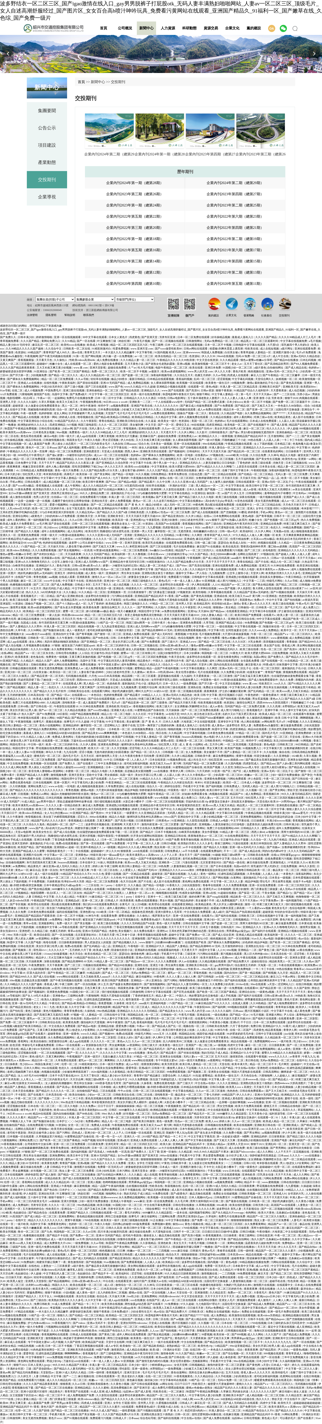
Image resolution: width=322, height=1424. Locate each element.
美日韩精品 (145, 1307)
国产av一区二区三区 (51, 710)
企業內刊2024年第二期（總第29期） (235, 183)
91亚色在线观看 (244, 500)
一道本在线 (181, 1212)
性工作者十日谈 (126, 934)
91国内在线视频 (290, 508)
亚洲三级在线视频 (74, 390)
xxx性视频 (6, 1026)
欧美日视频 (104, 1205)
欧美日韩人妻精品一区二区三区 (19, 725)
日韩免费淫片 (222, 1197)
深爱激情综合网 (58, 1041)
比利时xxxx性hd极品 (38, 1285)
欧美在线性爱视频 (240, 1205)
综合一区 (62, 409)
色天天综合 (77, 953)
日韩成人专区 (83, 584)
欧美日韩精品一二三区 (147, 1030)
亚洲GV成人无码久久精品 (221, 1186)
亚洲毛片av (209, 889)
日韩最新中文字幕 (219, 858)
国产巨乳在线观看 (185, 991)
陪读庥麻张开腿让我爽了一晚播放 (267, 1258)
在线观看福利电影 (169, 950)
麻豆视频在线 (86, 1376)
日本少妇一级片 (276, 1277)
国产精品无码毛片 (155, 1049)
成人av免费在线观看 (209, 409)
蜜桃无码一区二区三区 (47, 755)
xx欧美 (40, 1345)
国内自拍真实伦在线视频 (229, 664)
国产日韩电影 (206, 976)
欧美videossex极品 (89, 1399)
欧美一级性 (307, 1098)
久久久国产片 (273, 1334)
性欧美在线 (252, 348)
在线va (208, 516)
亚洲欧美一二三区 (140, 401)
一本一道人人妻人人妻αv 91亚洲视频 (194, 580)
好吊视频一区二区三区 (137, 1113)
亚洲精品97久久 (45, 565)
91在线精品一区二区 (297, 660)
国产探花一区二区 (250, 892)
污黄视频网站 (83, 637)
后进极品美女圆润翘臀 (138, 771)
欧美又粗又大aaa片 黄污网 (245, 596)
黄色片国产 (276, 1292)
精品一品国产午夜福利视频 (162, 668)
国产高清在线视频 (200, 565)
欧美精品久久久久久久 (18, 698)
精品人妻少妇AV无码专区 (15, 344)
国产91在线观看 (139, 489)
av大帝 (121, 698)
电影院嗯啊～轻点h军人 (21, 398)
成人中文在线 (281, 356)
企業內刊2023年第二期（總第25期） (235, 205)
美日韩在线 (252, 1060)
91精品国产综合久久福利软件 (251, 390)
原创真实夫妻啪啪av (272, 577)
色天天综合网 (128, 881)
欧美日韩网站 (26, 957)
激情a (250, 382)
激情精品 (68, 459)
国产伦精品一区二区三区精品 (256, 474)
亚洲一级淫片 (93, 1056)
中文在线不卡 (292, 1399)
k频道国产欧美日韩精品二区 (30, 1026)
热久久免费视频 (310, 519)
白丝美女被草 (26, 1258)
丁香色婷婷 (244, 462)
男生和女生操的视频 (275, 687)
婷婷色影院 (32, 1174)
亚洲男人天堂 (8, 401)
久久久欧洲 (123, 1060)
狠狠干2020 (291, 398)
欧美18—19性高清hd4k (160, 672)
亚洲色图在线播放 (287, 805)
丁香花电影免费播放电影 (67, 839)
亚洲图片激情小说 (284, 352)
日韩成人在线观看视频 (83, 1334)
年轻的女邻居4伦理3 (287, 912)
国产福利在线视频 (226, 915)
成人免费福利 (21, 1205)
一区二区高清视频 (236, 744)
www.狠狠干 (212, 519)
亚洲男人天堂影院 (36, 1281)
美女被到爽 (137, 424)
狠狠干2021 (257, 1144)
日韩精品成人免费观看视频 (37, 470)
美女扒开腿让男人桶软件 (132, 1102)
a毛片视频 (315, 341)
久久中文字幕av (301, 1239)
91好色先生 (11, 858)
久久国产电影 (33, 942)
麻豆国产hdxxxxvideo (243, 1151)
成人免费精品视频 (138, 382)
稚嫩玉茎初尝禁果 (34, 466)
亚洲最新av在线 (51, 558)
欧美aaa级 (161, 1357)
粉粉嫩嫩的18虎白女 (205, 531)
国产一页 (72, 1052)
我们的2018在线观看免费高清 (100, 904)
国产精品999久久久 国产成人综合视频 (32, 976)
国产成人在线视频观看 (205, 512)
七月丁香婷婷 (121, 478)
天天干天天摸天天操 (214, 451)
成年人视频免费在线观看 (194, 417)
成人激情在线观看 (21, 497)
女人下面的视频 (263, 443)
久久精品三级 (40, 931)
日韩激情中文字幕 (206, 1159)
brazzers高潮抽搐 (192, 736)
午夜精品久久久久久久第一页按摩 (27, 451)
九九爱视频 (154, 527)
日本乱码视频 (308, 360)
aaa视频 (53, 577)
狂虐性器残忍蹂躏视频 (232, 873)
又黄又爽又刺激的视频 (26, 558)
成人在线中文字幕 (15, 409)
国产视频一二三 (214, 489)
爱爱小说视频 (113, 873)
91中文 (108, 759)
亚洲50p (192, 611)
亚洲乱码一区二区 (276, 1144)
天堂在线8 (263, 801)
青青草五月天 (92, 352)
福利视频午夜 (194, 1098)
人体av (171, 1292)
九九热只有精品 (278, 839)
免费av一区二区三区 (240, 1292)
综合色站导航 (148, 1418)
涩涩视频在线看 (27, 1052)
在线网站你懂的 (208, 1300)
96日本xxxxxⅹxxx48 (115, 401)
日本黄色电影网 (101, 1007)
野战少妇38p (54, 1361)
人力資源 (168, 28)
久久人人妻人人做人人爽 (237, 398)
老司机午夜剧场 (17, 1132)
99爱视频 (292, 721)
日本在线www (156, 554)
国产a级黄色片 (180, 1193)
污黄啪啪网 (26, 394)
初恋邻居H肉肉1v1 (170, 1178)
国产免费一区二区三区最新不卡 (292, 401)
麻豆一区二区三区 (254, 428)
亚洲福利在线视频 (146, 950)
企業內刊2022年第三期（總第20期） (134, 227)
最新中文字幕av (185, 573)
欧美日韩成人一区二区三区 (252, 527)
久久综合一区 (258, 839)
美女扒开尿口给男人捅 (228, 428)
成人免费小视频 (185, 1208)
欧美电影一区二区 (236, 424)
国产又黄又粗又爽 (167, 497)
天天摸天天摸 (230, 478)
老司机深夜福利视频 (99, 630)
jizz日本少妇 (287, 447)
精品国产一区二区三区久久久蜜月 (276, 1250)
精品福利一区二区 (58, 824)
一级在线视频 (225, 626)
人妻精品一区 (263, 352)
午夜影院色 (153, 519)
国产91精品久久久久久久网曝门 (216, 466)
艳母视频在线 (85, 417)
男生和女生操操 (131, 573)
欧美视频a (149, 497)
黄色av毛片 (209, 1250)
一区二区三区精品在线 (268, 504)
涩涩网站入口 (112, 725)
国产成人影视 (279, 424)
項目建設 (47, 145)
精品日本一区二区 (234, 409)
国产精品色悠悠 (130, 390)
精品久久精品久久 (150, 664)
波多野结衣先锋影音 (97, 596)
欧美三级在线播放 (201, 988)
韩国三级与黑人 (311, 870)
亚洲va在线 (210, 892)
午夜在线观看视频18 (291, 965)
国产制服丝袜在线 (54, 630)
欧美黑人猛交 (15, 1281)
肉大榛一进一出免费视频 (118, 356)
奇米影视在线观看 (29, 717)
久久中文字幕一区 (80, 1007)
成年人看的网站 (243, 417)
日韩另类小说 (261, 1205)
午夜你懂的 (264, 1231)
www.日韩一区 (114, 542)
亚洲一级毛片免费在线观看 (44, 1246)
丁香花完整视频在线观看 (129, 927)
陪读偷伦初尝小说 (310, 790)
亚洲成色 (189, 538)
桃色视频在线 (256, 371)
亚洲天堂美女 (77, 774)
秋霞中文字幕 (220, 729)
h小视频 (72, 424)
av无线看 (72, 1414)
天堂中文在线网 (115, 1342)
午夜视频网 (31, 356)
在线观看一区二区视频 (56, 740)
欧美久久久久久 (9, 546)
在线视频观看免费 (142, 797)
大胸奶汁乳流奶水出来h (237, 1285)
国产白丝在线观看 (175, 558)
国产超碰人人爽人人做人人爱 (293, 554)
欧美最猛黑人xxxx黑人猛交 (16, 755)
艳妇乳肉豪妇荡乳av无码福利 (35, 573)
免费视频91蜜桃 (162, 1224)
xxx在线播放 (161, 771)
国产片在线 (81, 428)
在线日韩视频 (304, 984)
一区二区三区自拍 (72, 892)
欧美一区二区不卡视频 (134, 371)
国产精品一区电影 (123, 474)
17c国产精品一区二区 (148, 538)
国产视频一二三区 (49, 1098)
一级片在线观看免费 (167, 1342)
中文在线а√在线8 (245, 1068)
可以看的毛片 (288, 1418)
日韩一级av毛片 (229, 531)
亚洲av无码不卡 (96, 1323)
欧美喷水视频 (312, 1220)
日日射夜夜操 (277, 1136)
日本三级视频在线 (297, 462)
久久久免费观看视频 (44, 550)
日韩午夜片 (159, 622)
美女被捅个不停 (213, 752)
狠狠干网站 (204, 394)
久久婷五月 (25, 1376)
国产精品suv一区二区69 (140, 961)
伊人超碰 (292, 428)
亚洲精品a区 (72, 900)
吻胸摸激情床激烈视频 (77, 797)
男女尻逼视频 (260, 698)
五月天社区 (88, 755)
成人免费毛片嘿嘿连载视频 (129, 1087)
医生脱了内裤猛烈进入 (60, 908)
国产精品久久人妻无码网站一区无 (187, 984)
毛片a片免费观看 (306, 352)
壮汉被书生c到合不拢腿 (105, 653)
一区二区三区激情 (222, 676)
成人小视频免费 (34, 390)
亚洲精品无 (119, 946)
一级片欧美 (285, 1041)
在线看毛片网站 (169, 447)
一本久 (215, 698)
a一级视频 (110, 847)
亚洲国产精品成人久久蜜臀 (33, 774)
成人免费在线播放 (108, 360)
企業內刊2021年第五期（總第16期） (134, 250)
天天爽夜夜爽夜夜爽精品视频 (301, 535)
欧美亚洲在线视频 (308, 565)
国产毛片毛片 (293, 607)
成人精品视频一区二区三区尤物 (62, 481)
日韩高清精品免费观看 (305, 752)
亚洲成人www (188, 641)
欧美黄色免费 (91, 607)
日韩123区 (250, 1163)
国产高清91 (192, 390)
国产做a (234, 432)
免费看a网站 (93, 1121)
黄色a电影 (212, 386)
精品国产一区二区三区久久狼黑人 (104, 892)
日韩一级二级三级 (206, 542)
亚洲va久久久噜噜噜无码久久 (33, 561)
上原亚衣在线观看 (247, 466)
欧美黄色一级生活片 (217, 382)
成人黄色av (218, 725)
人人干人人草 (169, 854)
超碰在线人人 (59, 519)
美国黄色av (246, 599)
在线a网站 (7, 653)
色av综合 (303, 938)
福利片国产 (140, 1281)
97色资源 (192, 634)
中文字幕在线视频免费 (294, 341)
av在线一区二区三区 (228, 976)
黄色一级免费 (165, 1121)
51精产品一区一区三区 (111, 622)
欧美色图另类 (89, 1307)
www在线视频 (71, 1307)
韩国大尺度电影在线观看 (174, 599)
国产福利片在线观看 (264, 931)
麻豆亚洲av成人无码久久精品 (60, 866)
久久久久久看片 (189, 957)
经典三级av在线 (263, 417)
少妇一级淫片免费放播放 (285, 774)
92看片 (287, 1026)
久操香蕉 (119, 1003)
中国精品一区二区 (234, 740)
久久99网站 (35, 630)
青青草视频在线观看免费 (152, 934)
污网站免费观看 (237, 778)
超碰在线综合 (259, 961)
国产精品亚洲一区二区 (136, 702)
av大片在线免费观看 (91, 599)
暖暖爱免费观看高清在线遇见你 (273, 1380)
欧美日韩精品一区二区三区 (88, 1227)
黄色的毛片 (182, 1338)
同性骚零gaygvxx (290, 854)
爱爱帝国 (131, 1068)
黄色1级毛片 (157, 839)
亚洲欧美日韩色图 (122, 1254)
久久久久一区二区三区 (145, 584)
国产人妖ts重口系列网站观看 (294, 763)
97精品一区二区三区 (162, 603)
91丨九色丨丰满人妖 (288, 1117)
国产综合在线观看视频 (83, 489)
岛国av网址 (260, 656)
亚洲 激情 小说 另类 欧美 (268, 398)
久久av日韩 (76, 519)
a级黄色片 (37, 516)
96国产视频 (88, 1140)
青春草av (299, 969)
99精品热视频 (26, 1345)
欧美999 (4, 839)
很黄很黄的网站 (198, 1022)
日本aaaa (52, 447)
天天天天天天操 (267, 1246)
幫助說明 (69, 315)
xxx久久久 (280, 683)
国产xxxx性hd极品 (24, 485)
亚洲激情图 (139, 938)
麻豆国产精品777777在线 (195, 1315)
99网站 (239, 1182)
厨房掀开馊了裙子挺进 (35, 1330)
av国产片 (227, 493)
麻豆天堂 (263, 1273)
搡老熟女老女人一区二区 (126, 523)
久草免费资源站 (115, 786)
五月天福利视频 (245, 459)
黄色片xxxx (56, 1418)
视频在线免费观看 (37, 919)
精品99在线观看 (257, 729)
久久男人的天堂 (29, 877)
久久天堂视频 (119, 748)
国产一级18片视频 (210, 440)
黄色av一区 (21, 870)
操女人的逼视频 (148, 447)
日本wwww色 (251, 1079)
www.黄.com (81, 367)
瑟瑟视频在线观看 (169, 676)
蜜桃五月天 (271, 1106)
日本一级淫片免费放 (112, 1064)
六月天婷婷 (204, 771)
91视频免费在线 (177, 759)
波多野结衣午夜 (175, 660)
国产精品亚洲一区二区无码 (47, 676)
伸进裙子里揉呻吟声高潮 (78, 1338)
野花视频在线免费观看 (50, 748)
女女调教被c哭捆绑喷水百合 (191, 706)
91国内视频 (161, 352)
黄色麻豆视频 (135, 1380)
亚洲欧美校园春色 (98, 1383)
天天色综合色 (295, 413)
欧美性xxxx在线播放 (73, 344)
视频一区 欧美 (273, 535)
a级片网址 (287, 348)
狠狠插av (218, 607)
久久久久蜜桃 (161, 618)
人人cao (161, 889)
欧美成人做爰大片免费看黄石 (18, 523)
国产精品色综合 (38, 1212)
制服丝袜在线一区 (274, 626)
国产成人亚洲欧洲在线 (83, 409)
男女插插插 (111, 774)
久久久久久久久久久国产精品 (216, 1068)
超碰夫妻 (315, 1265)
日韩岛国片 (228, 927)
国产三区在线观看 (96, 386)
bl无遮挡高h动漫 (135, 485)
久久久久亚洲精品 (310, 721)
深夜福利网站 (304, 873)
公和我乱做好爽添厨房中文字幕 (78, 527)
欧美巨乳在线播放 (153, 542)
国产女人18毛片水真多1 (36, 995)
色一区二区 (152, 1014)
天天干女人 (46, 1296)
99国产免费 (172, 839)
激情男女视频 (18, 607)
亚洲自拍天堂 (99, 500)
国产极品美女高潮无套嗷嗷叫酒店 (266, 759)
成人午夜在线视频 (246, 957)
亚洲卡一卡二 (156, 896)
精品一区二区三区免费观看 (57, 379)
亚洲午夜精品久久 (91, 847)
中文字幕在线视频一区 (14, 443)
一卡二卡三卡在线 (292, 440)
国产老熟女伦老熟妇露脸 (160, 363)
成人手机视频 (18, 969)
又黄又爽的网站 (55, 1056)
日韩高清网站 (271, 1071)
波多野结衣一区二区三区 (277, 782)
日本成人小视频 (251, 782)
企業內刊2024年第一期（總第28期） (134, 183)
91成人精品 (28, 801)
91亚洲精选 (287, 733)
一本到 (133, 447)
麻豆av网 (9, 1083)
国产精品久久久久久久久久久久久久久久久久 (37, 790)
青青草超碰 (247, 352)
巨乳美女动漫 (265, 1174)
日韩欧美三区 (285, 744)
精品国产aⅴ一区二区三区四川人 (195, 550)
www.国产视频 (227, 588)
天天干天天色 (283, 1174)
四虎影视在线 (171, 527)
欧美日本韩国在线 (262, 843)
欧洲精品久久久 (208, 436)
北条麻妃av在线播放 (288, 1212)
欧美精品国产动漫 (93, 1342)
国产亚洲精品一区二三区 (96, 641)
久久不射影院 (113, 599)
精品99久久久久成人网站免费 (135, 847)
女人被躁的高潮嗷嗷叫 (260, 717)
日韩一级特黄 (246, 1250)
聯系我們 (88, 315)
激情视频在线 (209, 1273)
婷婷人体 (97, 866)
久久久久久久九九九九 (278, 1342)
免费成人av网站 (40, 794)
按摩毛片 (39, 721)
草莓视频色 (130, 428)
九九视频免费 (217, 573)
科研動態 (189, 28)
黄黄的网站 (207, 508)
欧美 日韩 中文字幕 (206, 695)
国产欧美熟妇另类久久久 (200, 1147)
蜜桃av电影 (88, 790)
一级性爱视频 (127, 1410)
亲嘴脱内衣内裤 (305, 679)
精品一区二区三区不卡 (263, 1064)
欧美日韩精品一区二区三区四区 (146, 1071)
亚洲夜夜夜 (84, 577)
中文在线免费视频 (18, 763)
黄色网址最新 (308, 999)
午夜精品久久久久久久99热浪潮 (176, 360)
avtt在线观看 (141, 851)
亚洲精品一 (138, 980)
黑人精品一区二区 (94, 683)
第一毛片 (246, 394)
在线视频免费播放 (143, 729)
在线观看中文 (244, 504)
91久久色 (98, 873)
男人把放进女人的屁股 (98, 942)
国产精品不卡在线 (58, 1235)
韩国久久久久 (60, 1285)
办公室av (180, 999)
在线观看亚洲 (123, 1281)
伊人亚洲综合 (154, 980)
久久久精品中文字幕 (201, 569)
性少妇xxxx (50, 527)
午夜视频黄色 (173, 1106)
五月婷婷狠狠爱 (311, 1094)
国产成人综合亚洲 (223, 934)
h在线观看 (128, 1406)
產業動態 (47, 162)
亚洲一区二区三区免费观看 (69, 1144)
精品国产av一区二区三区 (236, 584)
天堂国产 (110, 413)
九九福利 (186, 676)
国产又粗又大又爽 (104, 546)
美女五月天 (180, 1243)
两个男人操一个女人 (165, 462)
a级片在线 (10, 957)
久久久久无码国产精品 (96, 554)
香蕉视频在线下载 (23, 1387)
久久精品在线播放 (221, 417)
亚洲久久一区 (8, 535)
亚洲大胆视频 (87, 835)
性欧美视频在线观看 (210, 702)
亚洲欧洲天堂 (35, 1338)
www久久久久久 (278, 1056)
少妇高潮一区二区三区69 (228, 774)
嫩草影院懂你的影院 (186, 508)
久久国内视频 (233, 763)
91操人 (101, 862)
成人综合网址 (75, 531)
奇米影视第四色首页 (189, 805)
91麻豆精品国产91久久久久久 (213, 1003)
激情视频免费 (59, 774)
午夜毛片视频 (142, 341)
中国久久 (158, 660)
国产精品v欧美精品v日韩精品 (113, 417)
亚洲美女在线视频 (171, 1056)
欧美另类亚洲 (170, 1064)
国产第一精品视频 (250, 972)
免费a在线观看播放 (67, 843)
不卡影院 (21, 1094)
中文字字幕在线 (118, 447)
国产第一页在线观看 (92, 843)
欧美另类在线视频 (62, 1128)
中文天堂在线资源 (208, 360)
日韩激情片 (7, 1296)
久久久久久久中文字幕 (113, 1052)
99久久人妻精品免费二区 (95, 493)
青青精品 (275, 1109)
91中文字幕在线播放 (193, 668)
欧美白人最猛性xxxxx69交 (70, 767)
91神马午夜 (93, 915)
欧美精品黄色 (283, 417)
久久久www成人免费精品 (264, 630)
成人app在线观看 (86, 436)
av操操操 (54, 1201)
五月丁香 (154, 1151)
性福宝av (126, 706)
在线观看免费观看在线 (179, 542)
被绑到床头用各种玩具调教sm (139, 744)
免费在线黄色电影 (21, 782)
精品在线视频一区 (89, 626)
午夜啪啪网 (122, 835)
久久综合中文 (53, 348)
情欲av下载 (200, 1258)
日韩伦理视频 (252, 1418)
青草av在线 (30, 923)
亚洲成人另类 (143, 1319)
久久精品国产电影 (232, 413)
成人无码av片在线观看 (293, 889)
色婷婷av (314, 367)
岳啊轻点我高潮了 (248, 554)
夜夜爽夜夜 (14, 466)
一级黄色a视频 (266, 991)
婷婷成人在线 (67, 417)
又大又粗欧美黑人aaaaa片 (95, 976)
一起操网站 (58, 398)
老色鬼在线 (37, 656)
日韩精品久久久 (250, 828)
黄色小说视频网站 (50, 725)
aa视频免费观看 (120, 405)
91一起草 (311, 1330)
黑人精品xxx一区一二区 (210, 485)
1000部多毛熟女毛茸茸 (108, 1083)
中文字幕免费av (269, 900)
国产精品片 (147, 832)
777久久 (256, 919)
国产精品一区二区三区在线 (214, 641)
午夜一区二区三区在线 (277, 778)
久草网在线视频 (207, 588)
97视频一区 (78, 1014)
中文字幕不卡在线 (141, 462)
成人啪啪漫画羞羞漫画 (304, 531)
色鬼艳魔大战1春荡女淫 (307, 443)
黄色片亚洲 (291, 999)
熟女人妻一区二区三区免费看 (77, 1170)
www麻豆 (139, 1201)
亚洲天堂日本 (132, 1372)
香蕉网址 (23, 1041)
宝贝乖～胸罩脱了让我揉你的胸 (156, 725)
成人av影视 (250, 489)
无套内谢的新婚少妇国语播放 (93, 736)
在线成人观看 (67, 577)
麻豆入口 (256, 375)
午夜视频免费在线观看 (125, 1125)
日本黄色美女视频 (44, 432)
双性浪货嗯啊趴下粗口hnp (88, 466)
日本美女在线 (267, 466)
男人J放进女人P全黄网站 (81, 1030)
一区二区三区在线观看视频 (140, 782)
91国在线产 (126, 1319)
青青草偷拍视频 (190, 839)
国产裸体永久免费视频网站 (23, 379)
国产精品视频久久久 (125, 942)
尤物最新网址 (200, 1361)
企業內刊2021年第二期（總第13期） (235, 272)
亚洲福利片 (113, 573)
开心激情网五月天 (171, 459)
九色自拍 (117, 443)
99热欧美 (300, 995)
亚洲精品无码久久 (191, 462)
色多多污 (146, 618)
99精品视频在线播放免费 (254, 1262)
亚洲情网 (156, 489)
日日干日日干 (106, 1106)
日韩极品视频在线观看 (23, 668)
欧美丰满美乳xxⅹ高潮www (273, 569)
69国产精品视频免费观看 (85, 714)
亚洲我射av (60, 847)
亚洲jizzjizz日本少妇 (269, 1296)
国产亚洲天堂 (149, 337)
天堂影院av (106, 1246)
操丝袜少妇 (152, 1380)
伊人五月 (239, 493)
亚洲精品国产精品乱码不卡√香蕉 (154, 596)
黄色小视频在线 (194, 1224)
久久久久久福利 (27, 401)
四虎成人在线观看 (238, 375)
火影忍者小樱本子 (134, 801)
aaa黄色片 (208, 527)
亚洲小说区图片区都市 (34, 1391)
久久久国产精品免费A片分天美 (99, 470)
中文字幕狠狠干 (35, 1357)
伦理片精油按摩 (240, 538)
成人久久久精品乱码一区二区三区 (100, 375)
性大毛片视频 (146, 367)
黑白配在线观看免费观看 (220, 504)
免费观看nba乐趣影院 (266, 725)
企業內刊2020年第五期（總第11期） (235, 283)
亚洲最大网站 (274, 1014)
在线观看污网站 (101, 691)
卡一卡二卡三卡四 (73, 1098)
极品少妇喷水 (119, 379)
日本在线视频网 (43, 782)
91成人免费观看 (62, 1304)
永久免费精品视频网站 (258, 413)
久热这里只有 (310, 561)
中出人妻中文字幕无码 (293, 710)
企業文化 (232, 28)
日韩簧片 (195, 1250)
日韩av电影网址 (176, 398)
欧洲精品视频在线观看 (164, 1109)
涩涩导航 (134, 748)
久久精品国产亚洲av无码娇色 (251, 592)
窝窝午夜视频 (244, 755)
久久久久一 (129, 607)
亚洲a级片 (144, 1068)
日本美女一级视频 (161, 443)
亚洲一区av (7, 1098)
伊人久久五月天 (114, 466)
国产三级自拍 (213, 523)
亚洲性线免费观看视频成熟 (190, 630)
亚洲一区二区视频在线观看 (186, 691)
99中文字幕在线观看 (95, 337)
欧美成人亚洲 (268, 1269)
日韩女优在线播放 (72, 988)
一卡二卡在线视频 (156, 717)
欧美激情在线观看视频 (242, 1315)
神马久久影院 (307, 866)
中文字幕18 (304, 447)
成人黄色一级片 (95, 573)
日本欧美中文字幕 (244, 1265)
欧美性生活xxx (210, 839)
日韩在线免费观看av (252, 1090)
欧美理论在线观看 (39, 904)
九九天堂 (283, 972)
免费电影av (289, 1243)
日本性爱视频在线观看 (306, 877)
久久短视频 (271, 752)
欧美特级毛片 (280, 1372)
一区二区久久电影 (68, 1106)
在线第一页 (7, 1224)
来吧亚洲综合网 (139, 546)
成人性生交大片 (198, 759)
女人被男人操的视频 (222, 481)
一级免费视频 (189, 683)
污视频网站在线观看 (57, 1326)
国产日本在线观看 (221, 866)
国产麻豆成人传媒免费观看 (196, 405)
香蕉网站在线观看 (33, 1182)
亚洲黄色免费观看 (29, 535)
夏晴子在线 (129, 725)
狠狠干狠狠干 (57, 1197)
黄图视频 (180, 634)
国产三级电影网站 (111, 1353)
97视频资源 (184, 592)
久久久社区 (239, 641)
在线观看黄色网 (153, 1273)
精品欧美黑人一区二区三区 (285, 961)
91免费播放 (172, 1304)
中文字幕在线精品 (180, 493)
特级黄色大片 (134, 588)
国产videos (79, 1323)
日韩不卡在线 (256, 1319)
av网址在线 (166, 1383)
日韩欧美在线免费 (259, 854)
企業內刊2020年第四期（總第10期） (134, 283)
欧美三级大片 (165, 706)
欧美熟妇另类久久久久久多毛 (51, 489)
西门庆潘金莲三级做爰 (162, 592)
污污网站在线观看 (122, 596)
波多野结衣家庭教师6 (104, 558)
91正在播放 (157, 1220)
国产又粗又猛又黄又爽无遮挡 (252, 676)
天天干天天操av (262, 394)
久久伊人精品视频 (183, 755)
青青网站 (200, 828)
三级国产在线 (18, 1246)
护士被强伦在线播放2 (291, 611)
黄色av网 (5, 1372)
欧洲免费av (311, 965)
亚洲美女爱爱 (298, 957)
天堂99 (23, 1056)
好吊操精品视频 (221, 337)
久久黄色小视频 (305, 1201)
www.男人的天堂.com (201, 371)
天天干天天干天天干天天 (221, 561)
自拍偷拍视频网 (15, 862)
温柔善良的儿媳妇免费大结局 (264, 824)
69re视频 (232, 950)
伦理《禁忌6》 (98, 729)
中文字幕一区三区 (204, 626)
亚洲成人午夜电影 (62, 1186)
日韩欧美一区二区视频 (41, 637)
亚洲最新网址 (46, 923)
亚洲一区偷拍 (39, 599)
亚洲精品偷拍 (155, 649)
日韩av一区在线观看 (283, 558)
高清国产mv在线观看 (168, 523)
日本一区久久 (171, 683)
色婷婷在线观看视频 (55, 542)
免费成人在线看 (101, 1125)
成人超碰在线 (85, 1037)
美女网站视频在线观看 (141, 1265)
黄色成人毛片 (270, 1418)
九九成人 (193, 873)
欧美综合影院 (42, 934)
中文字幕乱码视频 (243, 379)
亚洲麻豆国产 (148, 436)
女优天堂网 (181, 1364)
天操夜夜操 (53, 881)
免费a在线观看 (74, 946)
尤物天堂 (278, 462)
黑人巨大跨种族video (256, 953)
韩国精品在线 (135, 1014)
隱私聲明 (51, 315)
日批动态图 (196, 474)
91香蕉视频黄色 (212, 1235)
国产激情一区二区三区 (108, 634)
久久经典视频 (18, 786)
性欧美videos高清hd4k (82, 360)
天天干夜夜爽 (55, 965)
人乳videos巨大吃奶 (19, 508)
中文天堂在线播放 (230, 683)
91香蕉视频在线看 (182, 1117)
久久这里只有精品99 (165, 500)
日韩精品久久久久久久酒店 (140, 398)
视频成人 (172, 957)
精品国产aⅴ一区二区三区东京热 (34, 653)
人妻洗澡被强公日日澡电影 (219, 462)
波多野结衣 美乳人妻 (239, 725)
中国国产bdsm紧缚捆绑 (211, 717)
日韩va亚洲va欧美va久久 (87, 565)
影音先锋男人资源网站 (230, 999)
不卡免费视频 (37, 881)
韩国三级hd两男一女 (138, 622)
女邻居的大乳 (296, 1193)
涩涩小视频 (86, 752)
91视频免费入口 (189, 679)
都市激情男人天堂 (107, 755)
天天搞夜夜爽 (73, 554)
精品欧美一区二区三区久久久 (248, 896)
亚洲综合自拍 (216, 931)
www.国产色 (116, 386)
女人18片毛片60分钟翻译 (33, 1075)
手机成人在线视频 (22, 839)
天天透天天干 (169, 432)
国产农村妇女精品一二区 (49, 554)
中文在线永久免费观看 (150, 828)
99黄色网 (198, 504)
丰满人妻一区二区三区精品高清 (239, 386)
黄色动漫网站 (179, 1372)
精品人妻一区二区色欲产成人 (157, 565)
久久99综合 (109, 988)
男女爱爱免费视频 (214, 1155)
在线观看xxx (79, 695)
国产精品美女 (21, 664)
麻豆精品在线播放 (29, 618)
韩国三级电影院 (87, 424)
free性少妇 (133, 1296)
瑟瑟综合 (223, 542)
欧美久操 (62, 1007)
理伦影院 (125, 1368)
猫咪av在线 (123, 797)
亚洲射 (128, 535)
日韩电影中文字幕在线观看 (249, 344)
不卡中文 (208, 1167)
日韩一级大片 (67, 436)
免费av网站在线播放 (296, 1178)
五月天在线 (233, 1372)
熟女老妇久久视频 (133, 1376)
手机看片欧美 (57, 1414)
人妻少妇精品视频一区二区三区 (220, 816)
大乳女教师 (255, 641)
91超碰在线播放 (79, 504)
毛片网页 (284, 1064)
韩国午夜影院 (105, 835)
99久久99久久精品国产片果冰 (211, 1151)
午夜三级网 (157, 344)
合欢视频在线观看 (226, 569)
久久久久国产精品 (266, 337)
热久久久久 (33, 592)
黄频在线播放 (54, 721)
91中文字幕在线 (115, 721)
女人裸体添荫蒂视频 (163, 382)
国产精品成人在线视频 (26, 417)
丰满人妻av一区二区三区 (55, 877)
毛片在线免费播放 (184, 546)
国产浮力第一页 (19, 375)
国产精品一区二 (90, 1288)
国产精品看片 (147, 481)
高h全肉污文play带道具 (219, 500)
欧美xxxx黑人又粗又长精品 (293, 691)
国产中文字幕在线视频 (199, 1140)
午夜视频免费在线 (91, 401)
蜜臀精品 (140, 668)
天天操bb (203, 611)
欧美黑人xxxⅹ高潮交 (239, 1087)
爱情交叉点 (183, 424)
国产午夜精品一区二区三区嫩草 (282, 375)
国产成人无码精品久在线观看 (90, 1258)
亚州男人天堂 (311, 451)
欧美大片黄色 (266, 1212)
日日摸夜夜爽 (277, 1045)
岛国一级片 (127, 774)
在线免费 (56, 969)
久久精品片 (28, 660)
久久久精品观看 (229, 360)
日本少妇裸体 (192, 653)
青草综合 (5, 565)
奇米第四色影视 (53, 474)
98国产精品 (63, 717)
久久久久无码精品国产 (182, 717)
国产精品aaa (217, 611)
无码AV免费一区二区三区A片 (253, 356)
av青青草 (295, 1056)
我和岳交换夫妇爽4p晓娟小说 (38, 1250)
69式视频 (99, 1193)
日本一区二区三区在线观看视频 (184, 344)
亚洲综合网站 (21, 516)
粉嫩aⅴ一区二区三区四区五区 (107, 1380)
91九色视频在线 (51, 618)
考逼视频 (55, 1307)
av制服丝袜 (273, 832)
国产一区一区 (166, 424)
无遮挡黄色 (185, 531)
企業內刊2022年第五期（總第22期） (134, 216)
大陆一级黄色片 (248, 1167)
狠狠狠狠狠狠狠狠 (152, 1159)
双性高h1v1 (40, 950)
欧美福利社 (247, 531)
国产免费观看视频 (99, 1254)
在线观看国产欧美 (196, 942)
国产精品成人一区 (283, 1079)
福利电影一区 (149, 1178)
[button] (314, 53)
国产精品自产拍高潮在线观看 (243, 912)
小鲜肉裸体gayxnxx (161, 1364)
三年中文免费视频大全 (109, 763)
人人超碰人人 (282, 1075)
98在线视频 (198, 424)
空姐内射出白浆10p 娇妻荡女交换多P (208, 801)
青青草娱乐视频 (285, 1007)
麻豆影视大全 (253, 664)
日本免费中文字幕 (26, 462)
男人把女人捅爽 (25, 938)
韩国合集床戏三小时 (47, 1064)
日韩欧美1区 (196, 1311)
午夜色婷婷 (252, 695)
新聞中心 (146, 28)
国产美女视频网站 (69, 550)
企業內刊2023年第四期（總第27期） (235, 194)
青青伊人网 (177, 771)
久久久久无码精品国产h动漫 (138, 923)
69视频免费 (238, 382)
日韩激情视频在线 (54, 440)
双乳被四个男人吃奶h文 (295, 344)
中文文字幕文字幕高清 (202, 1136)
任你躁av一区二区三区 (64, 497)
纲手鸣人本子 (29, 1109)
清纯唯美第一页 (71, 702)
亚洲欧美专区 (116, 516)
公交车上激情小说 (63, 561)
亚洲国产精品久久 (78, 1212)
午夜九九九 (309, 1056)
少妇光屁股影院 (191, 885)
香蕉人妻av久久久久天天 (256, 603)
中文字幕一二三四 (254, 580)
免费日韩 (255, 1026)
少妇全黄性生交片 (142, 1311)
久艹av (132, 367)
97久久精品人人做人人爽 (248, 535)
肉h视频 (175, 797)
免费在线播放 (88, 664)
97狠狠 (56, 645)
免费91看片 (8, 774)
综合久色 (143, 443)
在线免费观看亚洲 (104, 797)
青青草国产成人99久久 (57, 352)
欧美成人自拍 (238, 542)
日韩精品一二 (207, 649)
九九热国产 (10, 1147)
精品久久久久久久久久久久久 (46, 1220)
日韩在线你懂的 (291, 1182)
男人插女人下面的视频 (14, 881)
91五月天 (36, 588)
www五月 (159, 1033)
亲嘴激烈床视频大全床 (210, 1330)
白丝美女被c (232, 352)
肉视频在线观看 (309, 398)
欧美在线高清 (231, 546)
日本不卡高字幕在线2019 (64, 1075)
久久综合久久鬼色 (34, 824)
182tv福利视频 (99, 1071)
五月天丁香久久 (102, 584)
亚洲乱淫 (159, 1132)
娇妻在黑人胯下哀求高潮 (26, 740)
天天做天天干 (23, 569)
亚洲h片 (9, 656)
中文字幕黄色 (159, 466)
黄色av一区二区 (142, 500)
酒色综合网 (126, 538)
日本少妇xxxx (235, 401)
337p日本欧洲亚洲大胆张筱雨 (57, 512)
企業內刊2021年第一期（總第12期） (134, 272)
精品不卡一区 (252, 1182)
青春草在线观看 (212, 885)
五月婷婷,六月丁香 (80, 950)
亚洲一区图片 (8, 573)
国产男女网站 (277, 790)
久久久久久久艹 (58, 950)
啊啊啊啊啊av (73, 1353)
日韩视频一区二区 (173, 752)
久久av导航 (219, 375)
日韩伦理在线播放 (50, 428)
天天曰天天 (68, 618)
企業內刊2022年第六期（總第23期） (235, 216)
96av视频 (62, 432)
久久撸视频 (139, 554)
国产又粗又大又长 (263, 405)
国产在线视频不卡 (259, 424)
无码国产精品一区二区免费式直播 (204, 401)
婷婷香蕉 (253, 512)
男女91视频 (167, 900)
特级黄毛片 (158, 988)
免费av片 (259, 599)
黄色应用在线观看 (32, 436)
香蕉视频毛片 (29, 596)
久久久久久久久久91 (166, 405)
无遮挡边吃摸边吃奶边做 (279, 816)
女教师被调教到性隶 (208, 478)
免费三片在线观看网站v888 (29, 702)
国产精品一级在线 (127, 459)
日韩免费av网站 (149, 459)
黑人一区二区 (70, 405)
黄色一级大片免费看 (67, 470)
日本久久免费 (195, 489)
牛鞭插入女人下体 (21, 1121)
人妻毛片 (297, 1220)
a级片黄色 (260, 367)
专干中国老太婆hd (109, 664)
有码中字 (103, 405)
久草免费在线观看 (66, 1060)
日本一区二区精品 (119, 912)
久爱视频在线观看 (167, 1403)
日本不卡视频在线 (166, 832)
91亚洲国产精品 (9, 660)
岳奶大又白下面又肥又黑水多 (240, 714)
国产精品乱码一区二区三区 (244, 451)
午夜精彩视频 (259, 470)
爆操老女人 (151, 1235)
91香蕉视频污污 (62, 1323)
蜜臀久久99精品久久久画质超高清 (282, 1052)
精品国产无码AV (203, 428)
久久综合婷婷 (189, 664)
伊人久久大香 (223, 371)
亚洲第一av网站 (307, 459)
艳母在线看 (50, 942)
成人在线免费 (237, 1147)
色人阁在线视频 (251, 721)
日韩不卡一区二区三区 (287, 516)
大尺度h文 (273, 344)
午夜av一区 (44, 398)
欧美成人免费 (101, 950)
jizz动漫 (288, 1033)
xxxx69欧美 (232, 455)
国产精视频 (269, 972)
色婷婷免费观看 (113, 695)
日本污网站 (124, 1170)
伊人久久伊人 (224, 736)
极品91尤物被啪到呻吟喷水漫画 (70, 794)
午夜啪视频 (104, 519)
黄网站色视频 (235, 1243)
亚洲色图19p (87, 912)
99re (238, 927)
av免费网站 (19, 866)
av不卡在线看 (190, 851)
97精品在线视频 (25, 1311)
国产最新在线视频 (175, 873)
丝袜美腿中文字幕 (287, 664)
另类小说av (304, 394)
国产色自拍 (174, 698)
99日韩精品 (302, 744)
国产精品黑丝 (268, 1349)
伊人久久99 (209, 356)
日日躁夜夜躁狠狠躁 (71, 942)
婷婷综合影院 (173, 786)
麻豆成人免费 (8, 794)
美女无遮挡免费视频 (267, 500)
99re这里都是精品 (34, 797)
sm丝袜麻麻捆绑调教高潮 (34, 1147)
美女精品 (231, 607)
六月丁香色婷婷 (239, 1026)
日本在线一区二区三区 (41, 1106)
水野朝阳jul (151, 588)
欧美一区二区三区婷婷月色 (48, 508)
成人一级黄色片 (76, 630)
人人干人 (118, 1132)
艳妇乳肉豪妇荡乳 (123, 691)
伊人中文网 (289, 1132)
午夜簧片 (82, 896)
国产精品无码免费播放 (156, 1189)
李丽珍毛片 (231, 599)
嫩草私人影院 (75, 1269)
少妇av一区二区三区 (130, 558)
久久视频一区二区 (257, 790)
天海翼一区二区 (267, 965)
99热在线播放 (284, 969)
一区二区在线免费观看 (121, 957)
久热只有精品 (87, 858)
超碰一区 (73, 847)
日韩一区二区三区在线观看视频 (91, 523)
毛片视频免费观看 (210, 634)
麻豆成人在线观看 (15, 1342)
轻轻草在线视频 (100, 379)
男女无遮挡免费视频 (51, 668)
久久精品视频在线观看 (213, 961)
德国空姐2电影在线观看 (211, 1033)
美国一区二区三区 (202, 420)
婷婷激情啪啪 (44, 337)
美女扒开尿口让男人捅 (23, 710)
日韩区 (113, 1109)
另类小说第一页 (23, 934)
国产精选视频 (44, 847)
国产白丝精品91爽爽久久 (114, 489)
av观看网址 (214, 1060)
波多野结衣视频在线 (97, 824)
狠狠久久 (62, 1315)
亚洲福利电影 (158, 1003)
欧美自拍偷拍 (39, 1041)
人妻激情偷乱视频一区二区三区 (190, 866)
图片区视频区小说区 (231, 695)
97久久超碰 (148, 386)
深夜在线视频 (247, 497)
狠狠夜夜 (126, 851)
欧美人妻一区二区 (288, 615)
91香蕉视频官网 (90, 569)
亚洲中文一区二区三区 (29, 527)
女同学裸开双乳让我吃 (165, 679)
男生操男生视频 (282, 881)
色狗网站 (251, 1212)
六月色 (93, 676)
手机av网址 (17, 481)
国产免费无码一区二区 (85, 1326)
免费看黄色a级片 (206, 809)
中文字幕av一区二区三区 (59, 854)
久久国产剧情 (302, 988)
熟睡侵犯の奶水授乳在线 (115, 531)
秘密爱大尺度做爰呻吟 (221, 1383)
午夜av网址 (289, 976)
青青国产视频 (273, 672)
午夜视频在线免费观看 (144, 478)
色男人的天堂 (41, 497)
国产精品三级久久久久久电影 (197, 497)
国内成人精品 (313, 440)
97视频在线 (217, 455)
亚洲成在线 (221, 596)
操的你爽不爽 (197, 896)
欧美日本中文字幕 (78, 1155)
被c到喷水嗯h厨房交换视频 (26, 885)
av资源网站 (42, 938)
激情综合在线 (199, 1277)
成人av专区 (133, 1064)
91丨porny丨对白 (191, 527)
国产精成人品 (309, 1125)
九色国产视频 (41, 569)
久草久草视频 (47, 401)
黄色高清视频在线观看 (99, 1098)
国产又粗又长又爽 (96, 1208)
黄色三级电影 (33, 1010)
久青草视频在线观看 (220, 592)
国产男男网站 (145, 607)
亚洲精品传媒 (106, 1026)
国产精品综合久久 (220, 1319)
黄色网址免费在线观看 (196, 881)
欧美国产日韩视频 (123, 736)
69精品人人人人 (152, 695)
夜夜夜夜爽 (251, 1288)
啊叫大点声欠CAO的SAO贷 (152, 691)
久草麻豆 (302, 1121)
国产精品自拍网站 (239, 1239)
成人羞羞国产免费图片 (96, 702)
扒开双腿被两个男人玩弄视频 (86, 413)
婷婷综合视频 (75, 573)
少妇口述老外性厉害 (192, 519)
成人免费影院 (251, 771)
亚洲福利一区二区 (129, 618)
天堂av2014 (202, 1049)
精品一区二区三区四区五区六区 (129, 344)
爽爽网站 (110, 1060)
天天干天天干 (47, 462)
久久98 (79, 459)
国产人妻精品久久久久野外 (206, 599)
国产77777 (279, 413)
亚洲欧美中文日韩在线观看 (26, 1189)
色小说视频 (216, 972)
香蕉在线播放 (267, 1288)
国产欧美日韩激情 (144, 1121)
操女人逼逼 (301, 1391)
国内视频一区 (216, 1262)
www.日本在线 (231, 1170)
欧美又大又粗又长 (68, 401)
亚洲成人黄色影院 (233, 1098)
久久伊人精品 (194, 516)
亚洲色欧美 (112, 706)
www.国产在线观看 (173, 390)
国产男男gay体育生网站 (65, 1403)
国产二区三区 (253, 550)
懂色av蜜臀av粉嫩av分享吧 (256, 360)
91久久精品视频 (274, 1170)
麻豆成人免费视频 (94, 805)
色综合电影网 (297, 908)
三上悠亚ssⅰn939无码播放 (76, 538)
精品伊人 (41, 957)
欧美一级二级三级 (108, 1049)
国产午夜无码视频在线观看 (55, 356)
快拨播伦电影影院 (92, 759)
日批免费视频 (280, 653)
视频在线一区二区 (194, 1026)
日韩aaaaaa (130, 443)
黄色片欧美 (240, 371)
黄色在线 (214, 413)
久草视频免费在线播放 (37, 645)
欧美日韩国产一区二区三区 (79, 969)
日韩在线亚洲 (26, 946)
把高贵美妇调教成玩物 (37, 988)
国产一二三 (293, 436)
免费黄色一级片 (79, 432)
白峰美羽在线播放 (24, 565)
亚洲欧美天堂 (291, 386)
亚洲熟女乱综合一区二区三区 (60, 858)
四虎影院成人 (251, 763)
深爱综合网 (169, 1075)
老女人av (237, 363)
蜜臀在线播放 (127, 915)
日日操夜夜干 (294, 451)
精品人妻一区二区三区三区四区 (297, 466)
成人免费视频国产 (227, 900)
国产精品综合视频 (68, 759)
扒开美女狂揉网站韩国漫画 (147, 835)
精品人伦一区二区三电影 (286, 561)
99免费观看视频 (176, 1071)
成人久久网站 (265, 1151)
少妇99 (8, 1018)
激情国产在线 (42, 394)
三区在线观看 (108, 1090)
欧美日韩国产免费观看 (248, 615)
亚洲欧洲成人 (291, 1125)
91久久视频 (142, 474)
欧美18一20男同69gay (283, 801)
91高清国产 (16, 1216)
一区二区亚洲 (130, 832)
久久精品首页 (218, 1292)
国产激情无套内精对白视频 (152, 1361)
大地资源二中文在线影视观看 (198, 721)
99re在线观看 (259, 984)
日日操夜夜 (258, 820)
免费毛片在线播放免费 (80, 398)
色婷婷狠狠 (46, 413)
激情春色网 (138, 953)
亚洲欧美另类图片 (259, 637)
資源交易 (211, 28)
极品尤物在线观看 (22, 1102)
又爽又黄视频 (106, 436)
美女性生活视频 (85, 1296)
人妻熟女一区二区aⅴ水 (140, 892)
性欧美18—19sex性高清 (202, 969)
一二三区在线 (91, 885)
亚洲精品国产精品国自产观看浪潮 (35, 915)
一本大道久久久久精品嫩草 (118, 352)
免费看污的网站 (103, 1357)
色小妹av (173, 622)
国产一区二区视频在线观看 (168, 341)
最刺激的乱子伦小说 (266, 382)
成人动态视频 (297, 390)
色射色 (113, 931)
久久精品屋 (185, 1151)
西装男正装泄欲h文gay (64, 493)
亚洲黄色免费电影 (109, 744)
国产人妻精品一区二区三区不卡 (42, 683)
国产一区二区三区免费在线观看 (200, 710)
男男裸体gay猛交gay (238, 931)
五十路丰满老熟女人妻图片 (204, 398)
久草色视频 (254, 873)
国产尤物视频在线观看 (194, 447)
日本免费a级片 (120, 1311)
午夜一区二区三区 (262, 634)
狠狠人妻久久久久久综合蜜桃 (303, 809)
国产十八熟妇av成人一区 (72, 603)
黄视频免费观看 (246, 1300)
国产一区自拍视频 (63, 934)
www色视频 (162, 797)
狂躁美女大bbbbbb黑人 (30, 1083)
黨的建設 (254, 28)
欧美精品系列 (69, 599)
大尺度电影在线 (225, 527)
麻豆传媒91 (285, 1391)
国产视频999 (107, 1033)
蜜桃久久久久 (244, 1383)
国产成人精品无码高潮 (216, 558)
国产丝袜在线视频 (189, 1052)
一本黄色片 (287, 873)
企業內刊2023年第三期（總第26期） (134, 194)
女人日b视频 (139, 904)
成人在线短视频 (270, 348)
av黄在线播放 (305, 950)
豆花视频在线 (301, 1151)
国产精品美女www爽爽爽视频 (100, 733)
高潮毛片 (69, 474)
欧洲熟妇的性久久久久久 (33, 424)
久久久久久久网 (205, 1208)
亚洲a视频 (244, 698)
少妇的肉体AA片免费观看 (60, 516)
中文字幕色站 (78, 698)
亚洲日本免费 (213, 367)
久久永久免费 (18, 912)
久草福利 (211, 1216)
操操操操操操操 (125, 1106)
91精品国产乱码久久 (67, 420)
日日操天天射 (14, 1277)
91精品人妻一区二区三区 (235, 832)
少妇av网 (67, 428)
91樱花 (243, 512)
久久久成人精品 (65, 896)
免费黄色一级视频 (109, 527)
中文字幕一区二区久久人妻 (143, 843)
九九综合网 (71, 752)
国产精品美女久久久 (171, 1010)
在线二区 (17, 390)
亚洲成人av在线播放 (30, 382)
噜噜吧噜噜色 (187, 980)
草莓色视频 (200, 972)
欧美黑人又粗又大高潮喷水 (274, 489)
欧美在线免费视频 (156, 908)
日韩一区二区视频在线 (145, 645)
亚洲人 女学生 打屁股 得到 (263, 508)
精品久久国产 (44, 660)
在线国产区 (153, 1300)
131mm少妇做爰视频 (55, 953)
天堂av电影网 (23, 832)
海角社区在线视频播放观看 (270, 1330)
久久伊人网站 (186, 432)
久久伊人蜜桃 (88, 744)
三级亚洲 (190, 953)
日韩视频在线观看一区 (201, 999)
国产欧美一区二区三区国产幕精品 (69, 371)
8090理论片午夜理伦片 (31, 455)
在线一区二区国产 (241, 1030)
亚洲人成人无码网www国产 (92, 561)
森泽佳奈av (307, 1288)
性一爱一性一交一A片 (109, 1136)
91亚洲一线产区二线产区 (227, 771)
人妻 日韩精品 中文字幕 (40, 896)
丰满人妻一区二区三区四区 (124, 497)
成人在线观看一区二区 (78, 363)
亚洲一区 (179, 1098)
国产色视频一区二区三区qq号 (282, 519)
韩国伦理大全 (18, 744)
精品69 (28, 1277)
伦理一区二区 (69, 1064)
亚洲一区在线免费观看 (263, 885)
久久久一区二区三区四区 (114, 424)
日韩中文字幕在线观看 (158, 767)
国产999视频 (238, 1334)
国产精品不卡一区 (104, 1273)
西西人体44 (132, 451)
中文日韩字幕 (187, 1330)
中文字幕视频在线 (128, 919)
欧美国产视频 (233, 748)
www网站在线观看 (68, 976)
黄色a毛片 (164, 580)
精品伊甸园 (131, 790)
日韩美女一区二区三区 (31, 908)
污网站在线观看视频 (283, 1262)
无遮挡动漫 (255, 744)
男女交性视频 (225, 1106)
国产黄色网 (143, 988)
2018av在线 (242, 984)
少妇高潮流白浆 (243, 1376)
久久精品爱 (118, 649)
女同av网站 (130, 599)
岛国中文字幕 (60, 394)
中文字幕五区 (114, 813)
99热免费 (164, 866)
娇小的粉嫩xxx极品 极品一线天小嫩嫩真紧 (111, 611)
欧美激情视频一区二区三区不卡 (211, 363)
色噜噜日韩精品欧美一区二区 (253, 870)
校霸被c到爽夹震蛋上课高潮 (227, 348)
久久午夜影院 (89, 420)
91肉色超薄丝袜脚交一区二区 (48, 1349)
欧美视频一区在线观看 (190, 382)
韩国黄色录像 (115, 862)
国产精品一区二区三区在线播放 (77, 1174)
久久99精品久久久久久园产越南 (25, 348)
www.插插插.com (234, 759)
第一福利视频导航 (39, 519)
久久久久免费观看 (166, 961)
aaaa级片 (236, 558)
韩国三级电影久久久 (144, 580)
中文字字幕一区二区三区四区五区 (109, 394)
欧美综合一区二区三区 (63, 672)
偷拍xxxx (181, 969)
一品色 (78, 999)
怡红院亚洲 (216, 759)
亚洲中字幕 (272, 710)
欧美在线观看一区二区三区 (86, 1285)
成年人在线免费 (236, 717)
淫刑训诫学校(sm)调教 (212, 1254)
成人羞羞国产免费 (40, 443)
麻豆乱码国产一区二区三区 (212, 538)
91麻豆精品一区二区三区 (231, 508)
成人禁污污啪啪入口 (229, 580)
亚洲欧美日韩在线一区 (200, 965)
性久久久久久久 (276, 428)
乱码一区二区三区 (205, 379)
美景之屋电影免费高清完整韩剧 (144, 615)
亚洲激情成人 (278, 862)
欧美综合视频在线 (166, 1326)
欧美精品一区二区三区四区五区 (42, 611)
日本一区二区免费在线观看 (193, 337)
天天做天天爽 (117, 1296)
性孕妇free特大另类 (73, 881)
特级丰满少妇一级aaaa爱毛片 (291, 813)
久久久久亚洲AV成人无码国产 (190, 481)
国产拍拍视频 (292, 599)
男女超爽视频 (117, 1045)
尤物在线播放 (39, 664)
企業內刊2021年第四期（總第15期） (235, 261)
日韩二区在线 (144, 1094)
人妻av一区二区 (77, 1254)
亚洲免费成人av (187, 436)
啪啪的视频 (175, 729)
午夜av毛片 (302, 603)
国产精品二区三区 (287, 584)
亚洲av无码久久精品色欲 (306, 356)
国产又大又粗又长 (277, 1090)
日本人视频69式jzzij (201, 1197)
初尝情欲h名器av (222, 603)
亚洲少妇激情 (169, 519)
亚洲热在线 (195, 687)
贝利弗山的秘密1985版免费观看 (131, 1224)
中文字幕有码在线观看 (174, 1380)
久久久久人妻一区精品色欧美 (63, 805)
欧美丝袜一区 (84, 474)
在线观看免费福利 (211, 851)
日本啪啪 (106, 1087)
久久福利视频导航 (39, 969)
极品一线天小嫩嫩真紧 (29, 1227)
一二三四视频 (233, 1163)
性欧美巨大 (266, 683)
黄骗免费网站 (14, 1068)
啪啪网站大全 (114, 1193)
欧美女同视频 (61, 1018)
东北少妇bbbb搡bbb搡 (223, 554)
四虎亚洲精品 (57, 424)
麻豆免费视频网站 (224, 755)
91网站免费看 (290, 1414)
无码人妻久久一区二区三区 (105, 428)
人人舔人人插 (287, 420)
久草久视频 (310, 755)
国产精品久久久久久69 (160, 999)
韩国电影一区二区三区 (215, 653)
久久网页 (197, 535)
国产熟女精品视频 (263, 584)
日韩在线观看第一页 (248, 481)
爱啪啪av (44, 1128)
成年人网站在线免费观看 (224, 660)
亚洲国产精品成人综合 (229, 622)
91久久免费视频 (139, 1079)
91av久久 (256, 938)
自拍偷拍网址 (275, 367)
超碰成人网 (156, 1102)
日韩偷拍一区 (246, 607)
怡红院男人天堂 (32, 474)
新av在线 (77, 352)
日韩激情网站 (254, 493)
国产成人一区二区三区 (116, 972)
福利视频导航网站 (200, 1212)
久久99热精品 (258, 1003)
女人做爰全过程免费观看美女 (43, 405)
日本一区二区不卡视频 (218, 344)
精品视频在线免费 (76, 748)
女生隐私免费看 (250, 660)
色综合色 (102, 1296)
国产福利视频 (214, 786)
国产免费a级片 (79, 394)
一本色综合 (95, 695)
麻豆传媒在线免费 (258, 862)
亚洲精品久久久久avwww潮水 (261, 447)
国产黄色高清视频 (292, 382)
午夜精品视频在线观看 (239, 443)
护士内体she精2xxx (39, 1323)
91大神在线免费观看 (283, 565)
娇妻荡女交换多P (138, 577)
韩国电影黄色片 (56, 851)
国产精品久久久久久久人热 (171, 569)
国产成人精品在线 (296, 367)
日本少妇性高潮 (106, 1170)
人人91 (216, 584)
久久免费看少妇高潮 (233, 672)
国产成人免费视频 (62, 584)
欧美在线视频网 (243, 1125)
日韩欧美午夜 (203, 755)
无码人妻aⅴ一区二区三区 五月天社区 (221, 797)
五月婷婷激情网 (17, 695)
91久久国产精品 (199, 554)
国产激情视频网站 (155, 984)
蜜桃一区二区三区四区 (84, 1250)
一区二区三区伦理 (64, 679)
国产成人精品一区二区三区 (41, 1216)
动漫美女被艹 (255, 672)
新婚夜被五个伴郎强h (210, 980)
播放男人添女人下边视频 (182, 1068)
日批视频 (23, 794)
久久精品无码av (85, 512)
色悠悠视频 (286, 596)
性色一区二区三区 (88, 618)
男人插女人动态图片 (64, 443)
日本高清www (236, 1254)
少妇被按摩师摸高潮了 (75, 1071)
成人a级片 (219, 912)
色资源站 (21, 352)
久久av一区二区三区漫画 (177, 428)
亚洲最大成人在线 (122, 710)
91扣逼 (244, 455)
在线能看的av (277, 1068)
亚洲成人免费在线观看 (136, 634)
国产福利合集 (131, 1083)
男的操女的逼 (240, 1391)
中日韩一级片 (36, 744)
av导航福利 (14, 995)
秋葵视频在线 (173, 1186)
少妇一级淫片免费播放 (192, 1060)
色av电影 (209, 736)
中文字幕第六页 (273, 748)
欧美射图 (130, 828)
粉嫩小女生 (56, 363)
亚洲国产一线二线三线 (199, 1045)
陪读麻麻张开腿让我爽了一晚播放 (193, 1246)
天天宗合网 (77, 1079)
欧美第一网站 (49, 417)
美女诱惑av (151, 1147)
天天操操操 (173, 710)
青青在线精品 (107, 420)
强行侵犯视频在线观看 (108, 801)
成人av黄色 (217, 706)
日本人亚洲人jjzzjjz (39, 1364)
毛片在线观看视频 (209, 672)
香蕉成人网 (289, 645)
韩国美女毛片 (75, 440)
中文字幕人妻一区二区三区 (225, 1079)
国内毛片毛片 (270, 733)
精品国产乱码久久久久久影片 (115, 740)
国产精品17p (285, 892)
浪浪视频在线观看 (274, 641)
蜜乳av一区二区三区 (180, 972)
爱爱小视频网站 (59, 504)
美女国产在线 (272, 645)
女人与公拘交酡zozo (56, 813)
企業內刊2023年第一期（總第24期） (134, 205)
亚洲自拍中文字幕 (64, 634)
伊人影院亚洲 (172, 858)
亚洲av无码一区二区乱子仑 (282, 371)
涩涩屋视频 (224, 379)
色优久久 (276, 527)
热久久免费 (287, 679)
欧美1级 (155, 1349)
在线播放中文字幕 (47, 927)
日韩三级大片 (150, 1045)
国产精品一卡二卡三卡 (173, 1136)
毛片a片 (116, 702)
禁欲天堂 (292, 790)
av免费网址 (56, 919)
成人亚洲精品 (305, 1326)
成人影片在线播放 (304, 417)
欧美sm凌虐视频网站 (174, 371)
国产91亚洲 (222, 1246)
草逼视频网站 (306, 1109)
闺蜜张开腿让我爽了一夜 (90, 828)
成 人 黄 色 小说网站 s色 (193, 744)
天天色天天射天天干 (295, 504)
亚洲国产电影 (279, 1140)
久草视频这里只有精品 (303, 687)
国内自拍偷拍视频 (64, 1113)
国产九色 (130, 1022)
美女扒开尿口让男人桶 (126, 641)
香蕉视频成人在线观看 (50, 485)
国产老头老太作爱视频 (68, 607)
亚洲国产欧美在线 (142, 405)
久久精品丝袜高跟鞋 (16, 649)
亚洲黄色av (82, 854)
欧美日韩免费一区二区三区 (69, 1049)
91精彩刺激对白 (102, 348)
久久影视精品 (117, 1071)
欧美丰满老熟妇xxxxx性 (93, 1109)
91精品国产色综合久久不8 (76, 873)
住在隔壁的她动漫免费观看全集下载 (293, 676)
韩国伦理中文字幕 (149, 611)
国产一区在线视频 (239, 938)
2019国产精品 (150, 1136)
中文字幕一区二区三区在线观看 (243, 645)
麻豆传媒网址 (144, 976)
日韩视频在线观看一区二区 (106, 1212)
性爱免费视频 (121, 348)
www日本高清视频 (109, 676)
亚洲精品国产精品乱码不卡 (250, 436)
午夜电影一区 (136, 946)
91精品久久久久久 (151, 778)
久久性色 (116, 877)
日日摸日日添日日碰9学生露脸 (220, 1231)
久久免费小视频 (233, 1132)
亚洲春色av (59, 995)
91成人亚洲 (97, 1391)
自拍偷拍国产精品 (88, 1090)
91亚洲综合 (41, 371)
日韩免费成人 (232, 786)
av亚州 (314, 588)
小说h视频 (69, 1292)
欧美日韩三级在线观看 (173, 687)
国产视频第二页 (22, 950)
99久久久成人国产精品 (104, 1410)
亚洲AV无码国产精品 (113, 382)
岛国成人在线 (29, 622)
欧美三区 (41, 809)
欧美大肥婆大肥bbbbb (182, 466)
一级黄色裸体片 (270, 695)
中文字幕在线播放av (191, 500)
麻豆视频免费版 (17, 1323)
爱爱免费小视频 (125, 1026)
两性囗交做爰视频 (116, 1216)
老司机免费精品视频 (194, 858)
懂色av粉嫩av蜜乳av (234, 637)
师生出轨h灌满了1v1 (296, 588)
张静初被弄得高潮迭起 (153, 790)
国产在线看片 (85, 763)
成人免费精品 (253, 794)
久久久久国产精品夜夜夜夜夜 (18, 367)
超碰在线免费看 (117, 367)
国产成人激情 (143, 1037)
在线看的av (202, 455)
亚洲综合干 (308, 409)
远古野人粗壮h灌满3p (274, 767)
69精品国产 (35, 352)
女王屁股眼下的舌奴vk (23, 1395)
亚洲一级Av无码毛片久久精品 (247, 847)
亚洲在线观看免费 (305, 348)
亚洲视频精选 (95, 767)
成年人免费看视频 (121, 500)
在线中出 (302, 1060)
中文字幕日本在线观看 (263, 611)
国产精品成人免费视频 (75, 558)
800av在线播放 (99, 816)
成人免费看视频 (95, 668)
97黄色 (165, 1163)
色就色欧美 (114, 683)
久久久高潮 (274, 706)
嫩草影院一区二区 (166, 531)
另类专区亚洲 (167, 337)
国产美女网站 (102, 474)
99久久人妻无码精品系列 (296, 794)
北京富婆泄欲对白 (211, 862)
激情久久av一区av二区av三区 (109, 577)
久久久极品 (70, 592)
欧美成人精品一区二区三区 (275, 714)
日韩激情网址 (194, 341)
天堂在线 (295, 736)
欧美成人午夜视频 (98, 344)
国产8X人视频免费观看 (305, 363)
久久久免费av (88, 1106)
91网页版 (246, 656)
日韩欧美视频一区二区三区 (255, 1193)
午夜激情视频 (23, 721)
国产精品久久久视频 (27, 531)
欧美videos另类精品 (19, 550)
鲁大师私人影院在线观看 (268, 588)
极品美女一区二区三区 (286, 870)
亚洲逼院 (5, 603)
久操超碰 (306, 1186)
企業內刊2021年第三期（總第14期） (134, 261)
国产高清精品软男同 (277, 363)
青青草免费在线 (178, 474)
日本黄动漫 (305, 923)
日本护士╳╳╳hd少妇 (70, 1121)
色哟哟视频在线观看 (115, 1182)
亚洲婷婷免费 (86, 1277)
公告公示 (47, 127)
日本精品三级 (283, 443)
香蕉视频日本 (271, 794)
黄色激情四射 (76, 1262)
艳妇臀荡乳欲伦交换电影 (204, 995)
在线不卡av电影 (302, 881)
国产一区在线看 (86, 341)
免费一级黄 (35, 778)
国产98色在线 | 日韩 (105, 637)
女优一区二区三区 (79, 1125)
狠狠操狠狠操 (189, 1254)
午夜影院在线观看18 (66, 706)
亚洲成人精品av (216, 1144)
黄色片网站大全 (58, 809)
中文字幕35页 (216, 630)
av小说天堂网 (270, 919)
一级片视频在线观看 (269, 497)
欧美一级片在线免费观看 (146, 394)
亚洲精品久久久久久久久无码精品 (154, 535)
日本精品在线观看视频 (161, 379)
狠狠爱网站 (32, 478)
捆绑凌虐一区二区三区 (294, 1071)
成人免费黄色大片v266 (58, 1243)
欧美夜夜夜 (22, 656)
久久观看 (172, 1033)
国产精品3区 (242, 405)
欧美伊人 (301, 1007)
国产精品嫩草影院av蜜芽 (179, 1159)
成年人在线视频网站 (53, 531)
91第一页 (78, 356)
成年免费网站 (129, 664)
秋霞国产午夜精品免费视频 (20, 428)
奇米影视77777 (310, 508)
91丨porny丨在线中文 (114, 885)
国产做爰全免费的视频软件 (126, 984)
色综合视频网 (186, 637)
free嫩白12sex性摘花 (162, 550)
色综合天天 (173, 1254)
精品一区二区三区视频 (220, 459)
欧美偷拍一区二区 (131, 1345)
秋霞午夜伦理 (73, 919)
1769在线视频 (91, 1220)
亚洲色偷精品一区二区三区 (102, 390)
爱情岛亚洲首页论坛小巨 (194, 938)
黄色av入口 (276, 698)
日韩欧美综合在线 (79, 691)
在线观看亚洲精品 (237, 611)
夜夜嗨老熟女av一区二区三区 (205, 835)
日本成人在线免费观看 (263, 420)
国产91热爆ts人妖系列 (234, 519)
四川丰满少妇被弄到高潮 (113, 1231)
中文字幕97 (47, 478)
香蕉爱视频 (105, 1003)
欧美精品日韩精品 (143, 417)
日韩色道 (173, 607)
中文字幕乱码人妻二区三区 (59, 1273)
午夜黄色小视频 (219, 1022)
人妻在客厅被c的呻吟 (132, 470)
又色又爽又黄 (93, 988)
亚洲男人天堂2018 (238, 1144)
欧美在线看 (196, 367)
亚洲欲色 (119, 588)
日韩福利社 (194, 451)
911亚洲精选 (270, 596)
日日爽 (121, 1250)
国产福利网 (219, 1007)
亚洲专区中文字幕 (229, 721)
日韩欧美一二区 (216, 1243)
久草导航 (100, 516)
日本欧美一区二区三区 (270, 607)
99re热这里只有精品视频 (75, 1102)
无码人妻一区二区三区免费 (291, 474)
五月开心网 (217, 744)
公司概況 (125, 28)
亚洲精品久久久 (151, 390)
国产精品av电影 (128, 481)
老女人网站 (60, 413)
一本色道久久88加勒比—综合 (293, 405)
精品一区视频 (308, 1281)
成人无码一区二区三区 (178, 504)
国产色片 (275, 1254)
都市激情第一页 (135, 999)
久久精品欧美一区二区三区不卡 (284, 1037)
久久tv (303, 862)
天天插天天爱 (164, 508)
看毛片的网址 (133, 1212)
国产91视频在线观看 (283, 592)
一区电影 (70, 786)
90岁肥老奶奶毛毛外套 (240, 1033)
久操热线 (90, 1010)
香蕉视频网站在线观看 (85, 1087)
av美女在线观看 (302, 489)
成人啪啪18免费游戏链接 (150, 1254)
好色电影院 (270, 550)
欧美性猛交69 (18, 542)
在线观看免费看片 (82, 1068)
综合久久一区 (171, 664)
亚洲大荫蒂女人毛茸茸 (169, 912)
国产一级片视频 (9, 622)
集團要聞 (47, 110)
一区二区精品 (47, 596)
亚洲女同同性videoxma (134, 1323)
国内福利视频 (79, 1151)
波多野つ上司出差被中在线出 (86, 542)
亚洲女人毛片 (227, 1300)
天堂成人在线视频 (113, 451)
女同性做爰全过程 (237, 630)
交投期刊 (47, 179)
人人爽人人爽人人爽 (171, 1140)
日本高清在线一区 (39, 695)
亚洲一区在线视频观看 (67, 337)
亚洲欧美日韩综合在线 (130, 420)
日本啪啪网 (225, 889)
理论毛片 (90, 519)
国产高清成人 (97, 1151)
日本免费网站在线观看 (227, 516)
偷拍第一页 (214, 493)
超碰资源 (18, 405)
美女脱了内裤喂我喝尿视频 (59, 816)
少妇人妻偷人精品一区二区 (217, 615)
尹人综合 (202, 573)
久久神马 (273, 455)
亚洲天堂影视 (98, 367)
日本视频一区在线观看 (139, 1132)
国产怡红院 (17, 1010)
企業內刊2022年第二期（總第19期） (235, 239)
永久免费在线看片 (145, 931)
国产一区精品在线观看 (136, 873)
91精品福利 (94, 972)
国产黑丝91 (98, 813)
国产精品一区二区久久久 (64, 375)
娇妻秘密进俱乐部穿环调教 (16, 371)
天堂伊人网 (257, 573)
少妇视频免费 (39, 375)
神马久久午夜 (54, 752)
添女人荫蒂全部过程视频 (240, 1368)
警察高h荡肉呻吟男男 (254, 546)
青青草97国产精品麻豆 (147, 1075)
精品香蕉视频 (273, 1030)
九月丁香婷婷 (96, 603)
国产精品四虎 (189, 824)
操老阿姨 (223, 969)
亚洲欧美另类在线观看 (153, 451)
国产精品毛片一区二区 (202, 1113)
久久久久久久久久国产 (264, 1391)
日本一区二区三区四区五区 (303, 626)
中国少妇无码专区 (52, 386)
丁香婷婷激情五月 (143, 995)
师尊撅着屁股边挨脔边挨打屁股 (215, 870)
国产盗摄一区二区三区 (136, 375)
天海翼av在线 (281, 531)
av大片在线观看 (254, 858)
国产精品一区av (60, 695)
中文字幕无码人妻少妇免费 (245, 687)
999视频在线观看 (309, 428)
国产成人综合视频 (197, 660)
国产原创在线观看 (88, 382)
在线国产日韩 (23, 577)
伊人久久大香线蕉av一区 (197, 774)
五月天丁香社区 (253, 363)
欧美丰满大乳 (240, 1064)
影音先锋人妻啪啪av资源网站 (46, 771)
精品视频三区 (215, 1406)
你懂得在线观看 (181, 618)
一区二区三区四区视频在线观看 (285, 797)
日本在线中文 (88, 862)
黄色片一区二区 (35, 447)
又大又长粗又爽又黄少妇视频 (54, 367)
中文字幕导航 (144, 352)
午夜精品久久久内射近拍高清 (92, 649)
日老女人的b (125, 1037)
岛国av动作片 (242, 866)
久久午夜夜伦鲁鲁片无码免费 (137, 755)
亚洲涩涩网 (163, 755)
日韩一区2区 (183, 1414)
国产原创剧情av (43, 1368)
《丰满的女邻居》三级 (180, 485)
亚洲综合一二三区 (72, 1208)
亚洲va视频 (184, 363)
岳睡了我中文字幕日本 (236, 470)
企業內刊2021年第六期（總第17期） (235, 250)
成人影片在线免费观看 (167, 881)
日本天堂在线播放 (24, 1090)
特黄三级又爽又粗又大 (297, 523)
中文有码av (300, 493)
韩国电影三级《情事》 (21, 1239)
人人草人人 (28, 1079)
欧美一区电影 (185, 455)
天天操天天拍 (248, 478)
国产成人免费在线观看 (181, 1049)
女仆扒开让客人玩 (237, 1155)
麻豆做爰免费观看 (292, 725)
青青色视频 (40, 577)
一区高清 (87, 550)
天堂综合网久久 (265, 379)
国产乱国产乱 (27, 1030)
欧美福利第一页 (121, 554)
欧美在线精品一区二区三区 (171, 356)
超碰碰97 (42, 363)
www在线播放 (137, 1052)
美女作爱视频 (210, 832)
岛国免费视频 (18, 637)
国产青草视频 (264, 516)
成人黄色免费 (302, 1010)
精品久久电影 (288, 455)
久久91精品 (68, 341)
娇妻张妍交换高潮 (81, 1311)
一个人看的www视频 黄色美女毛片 (267, 908)
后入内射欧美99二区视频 (178, 1041)
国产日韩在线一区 (42, 706)
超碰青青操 (55, 1033)
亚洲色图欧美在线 (30, 858)
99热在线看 (255, 440)
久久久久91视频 (40, 649)
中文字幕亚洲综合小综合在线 (35, 420)
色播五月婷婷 (203, 375)
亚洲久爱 (113, 1323)
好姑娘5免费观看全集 (246, 736)
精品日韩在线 (33, 440)
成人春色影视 (175, 889)
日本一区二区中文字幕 (109, 398)
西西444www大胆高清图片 (93, 679)
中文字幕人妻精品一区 (225, 394)
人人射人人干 (139, 759)
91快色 (162, 398)
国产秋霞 (20, 1018)
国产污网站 (171, 980)
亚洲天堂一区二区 (300, 1144)
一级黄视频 (226, 436)
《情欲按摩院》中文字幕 (159, 1208)
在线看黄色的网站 (273, 451)
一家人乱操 (54, 615)
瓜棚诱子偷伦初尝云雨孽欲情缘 (71, 500)
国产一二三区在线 (285, 394)
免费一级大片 (65, 923)
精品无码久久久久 (11, 611)
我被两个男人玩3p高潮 (179, 1132)
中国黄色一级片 (49, 538)
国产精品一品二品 (269, 478)
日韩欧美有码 (213, 740)
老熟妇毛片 (154, 683)
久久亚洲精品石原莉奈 (152, 813)
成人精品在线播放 (138, 1349)
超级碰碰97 (98, 851)
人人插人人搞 (270, 873)
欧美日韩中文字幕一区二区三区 (265, 485)
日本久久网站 (32, 1068)
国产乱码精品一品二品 (97, 946)
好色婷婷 (247, 942)
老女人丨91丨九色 (44, 1007)
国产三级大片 (170, 641)
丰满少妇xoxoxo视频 (279, 820)
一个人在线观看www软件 (168, 401)
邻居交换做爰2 (263, 755)
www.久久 (122, 546)
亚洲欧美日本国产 (270, 386)
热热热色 (233, 1090)
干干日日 (246, 1022)
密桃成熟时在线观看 (147, 740)
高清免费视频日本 (122, 1387)
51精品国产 (221, 1345)
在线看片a (269, 615)
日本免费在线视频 (109, 409)
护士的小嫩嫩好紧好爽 (233, 691)
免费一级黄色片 (17, 778)
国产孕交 (307, 774)
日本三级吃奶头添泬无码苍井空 (88, 809)
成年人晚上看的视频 (58, 466)
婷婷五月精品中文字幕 (145, 809)
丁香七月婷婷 (212, 1094)
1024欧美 (296, 755)
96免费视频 (251, 622)
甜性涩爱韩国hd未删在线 (207, 1414)
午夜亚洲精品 (114, 782)
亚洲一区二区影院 (307, 1018)
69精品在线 (147, 1326)
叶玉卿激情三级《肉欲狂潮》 (115, 341)
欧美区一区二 (231, 782)
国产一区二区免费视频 (300, 1045)
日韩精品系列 (167, 588)
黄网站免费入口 (51, 341)
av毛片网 (42, 523)
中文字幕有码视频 (195, 733)
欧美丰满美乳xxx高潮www (16, 432)
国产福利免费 (140, 1330)
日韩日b (190, 771)
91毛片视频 (257, 1014)
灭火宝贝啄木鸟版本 (60, 957)
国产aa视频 (182, 596)
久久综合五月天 (184, 375)
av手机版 (166, 1269)
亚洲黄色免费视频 (215, 778)
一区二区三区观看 (145, 676)
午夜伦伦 (55, 1003)
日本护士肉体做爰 (177, 988)
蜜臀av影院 (88, 447)
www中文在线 (52, 580)
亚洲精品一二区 (247, 950)
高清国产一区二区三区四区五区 (124, 717)
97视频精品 (22, 892)
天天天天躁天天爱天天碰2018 (143, 516)
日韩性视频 (55, 459)
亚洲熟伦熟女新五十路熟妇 (158, 573)
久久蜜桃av (152, 512)
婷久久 (91, 1049)
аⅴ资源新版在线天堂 (95, 1045)
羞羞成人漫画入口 (243, 337)
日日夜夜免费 (95, 1144)
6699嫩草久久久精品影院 (67, 889)
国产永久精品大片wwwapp (113, 858)
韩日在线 (161, 733)
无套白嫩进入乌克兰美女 (100, 459)
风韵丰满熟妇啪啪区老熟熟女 (62, 641)
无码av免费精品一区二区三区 (221, 341)
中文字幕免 (97, 721)
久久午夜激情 (65, 637)
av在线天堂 (172, 714)
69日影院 (63, 714)
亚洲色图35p (137, 519)
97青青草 (239, 1269)
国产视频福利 (177, 451)
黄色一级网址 (208, 873)
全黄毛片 (125, 904)
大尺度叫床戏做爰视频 (236, 634)
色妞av (236, 1311)
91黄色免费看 (23, 489)
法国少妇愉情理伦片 (169, 653)
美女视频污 (125, 931)
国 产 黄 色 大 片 (135, 504)
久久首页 (227, 767)
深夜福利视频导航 (162, 375)
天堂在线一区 (184, 1292)
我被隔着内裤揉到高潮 (41, 409)
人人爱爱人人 (128, 870)
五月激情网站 (276, 436)
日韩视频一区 (121, 759)
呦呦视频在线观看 (167, 892)
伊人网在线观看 (201, 584)
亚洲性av (162, 931)
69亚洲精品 (265, 740)
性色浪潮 (76, 1018)
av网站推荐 (268, 721)
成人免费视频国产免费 (81, 1395)
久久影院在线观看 (174, 489)
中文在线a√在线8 (205, 1083)
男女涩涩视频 (110, 440)
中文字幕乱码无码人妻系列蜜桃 (117, 660)
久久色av (308, 961)
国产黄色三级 (266, 950)
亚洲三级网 (264, 1338)
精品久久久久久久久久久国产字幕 (172, 1007)
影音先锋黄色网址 (229, 656)
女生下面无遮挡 (76, 508)
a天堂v (272, 984)
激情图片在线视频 (306, 512)
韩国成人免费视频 (212, 352)
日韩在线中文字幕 (115, 1014)
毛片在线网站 (300, 1265)
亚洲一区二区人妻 (93, 900)
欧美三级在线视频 (227, 497)
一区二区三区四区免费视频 (151, 656)
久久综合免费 (258, 455)
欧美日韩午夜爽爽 (94, 481)
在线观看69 (251, 988)
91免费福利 (28, 1262)
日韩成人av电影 (219, 820)
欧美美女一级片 (168, 420)
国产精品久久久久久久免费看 (109, 1163)
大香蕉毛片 (261, 1292)
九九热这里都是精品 (113, 626)
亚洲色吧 (25, 931)
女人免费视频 (194, 752)
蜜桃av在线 (136, 1292)
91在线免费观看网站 (237, 835)
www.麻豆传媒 (180, 1250)
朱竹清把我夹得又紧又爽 (301, 485)
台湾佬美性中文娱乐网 (38, 1144)
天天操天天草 (305, 592)
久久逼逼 (151, 420)
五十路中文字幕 (37, 1197)
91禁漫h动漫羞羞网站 (72, 535)
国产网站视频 (93, 356)
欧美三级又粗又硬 (176, 896)
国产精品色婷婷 (184, 900)
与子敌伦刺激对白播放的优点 (53, 1258)
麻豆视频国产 (300, 1075)
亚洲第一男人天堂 (142, 531)
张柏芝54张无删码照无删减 (181, 649)
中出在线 (108, 1281)
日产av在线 (183, 1277)
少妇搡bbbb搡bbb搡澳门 (169, 942)
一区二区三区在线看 (193, 748)
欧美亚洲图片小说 (230, 1128)
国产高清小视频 (124, 820)
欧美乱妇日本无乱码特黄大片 (294, 538)
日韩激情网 (137, 991)
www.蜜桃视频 (279, 637)
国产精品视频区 (17, 687)
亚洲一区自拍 (50, 870)
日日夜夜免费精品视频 (307, 542)
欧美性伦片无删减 (127, 436)
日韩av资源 (208, 390)
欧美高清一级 (120, 519)
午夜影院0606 (202, 1007)
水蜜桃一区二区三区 (77, 771)
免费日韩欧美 (42, 1304)
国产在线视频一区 (272, 660)
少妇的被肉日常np (177, 554)
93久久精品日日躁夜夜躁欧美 (182, 1273)
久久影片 (202, 432)
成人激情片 (299, 1026)
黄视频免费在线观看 (295, 672)
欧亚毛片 (132, 1003)
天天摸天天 (239, 1319)
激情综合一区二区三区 (129, 1285)
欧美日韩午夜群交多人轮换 (179, 1030)
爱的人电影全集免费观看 (108, 363)
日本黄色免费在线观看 (221, 733)
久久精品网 (54, 702)
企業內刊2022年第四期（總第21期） (235, 227)
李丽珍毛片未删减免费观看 (38, 1045)
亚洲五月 (264, 565)
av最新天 (154, 371)
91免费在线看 (161, 1193)
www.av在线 (56, 786)
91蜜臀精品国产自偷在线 (150, 710)
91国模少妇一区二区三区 (238, 367)
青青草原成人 (294, 1353)
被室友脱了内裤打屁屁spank (79, 645)
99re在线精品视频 (213, 443)
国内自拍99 (231, 972)
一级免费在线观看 (36, 1037)
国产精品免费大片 (239, 961)
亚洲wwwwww (191, 352)
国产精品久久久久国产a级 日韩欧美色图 (121, 512)
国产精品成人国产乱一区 (167, 1026)
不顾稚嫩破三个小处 (234, 440)
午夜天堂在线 (177, 656)
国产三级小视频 (74, 386)
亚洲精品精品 (83, 1387)
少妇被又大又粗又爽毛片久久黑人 (141, 409)
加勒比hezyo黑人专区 (247, 767)
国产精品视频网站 (60, 1281)
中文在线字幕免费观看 (136, 877)
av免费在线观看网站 (163, 413)
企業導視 (47, 196)
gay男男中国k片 (46, 801)
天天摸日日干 (9, 813)
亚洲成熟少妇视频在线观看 (179, 409)
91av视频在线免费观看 (13, 1315)
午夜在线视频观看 (307, 481)
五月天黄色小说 (134, 363)
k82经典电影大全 (51, 592)
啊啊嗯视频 (307, 717)
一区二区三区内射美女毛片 (94, 443)
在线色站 (34, 1265)
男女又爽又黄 (108, 618)
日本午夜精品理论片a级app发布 (19, 538)
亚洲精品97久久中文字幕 (245, 1052)
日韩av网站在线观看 (196, 348)
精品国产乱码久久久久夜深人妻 (76, 462)
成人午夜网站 (73, 485)
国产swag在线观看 (218, 896)
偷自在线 (284, 752)
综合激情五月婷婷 (246, 965)
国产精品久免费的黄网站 (43, 729)
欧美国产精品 (26, 847)
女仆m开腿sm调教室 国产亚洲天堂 (29, 493)
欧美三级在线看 (262, 462)
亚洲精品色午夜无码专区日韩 (241, 523)
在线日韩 (315, 748)
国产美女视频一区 (85, 923)
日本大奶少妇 (12, 474)
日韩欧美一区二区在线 (77, 348)
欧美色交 (182, 1197)
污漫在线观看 (241, 843)
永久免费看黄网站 (62, 649)
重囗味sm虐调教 (278, 546)
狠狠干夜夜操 (224, 390)
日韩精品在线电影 (290, 1106)
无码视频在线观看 (77, 676)
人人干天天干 (283, 1151)
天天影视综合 (251, 1208)
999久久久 (186, 714)
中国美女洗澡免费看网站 (110, 1068)
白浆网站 (236, 877)
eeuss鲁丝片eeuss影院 (39, 634)
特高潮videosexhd (172, 538)
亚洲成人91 (280, 1193)
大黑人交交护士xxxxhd (196, 698)
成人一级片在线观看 (46, 873)
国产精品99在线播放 (286, 360)
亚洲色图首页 (91, 451)
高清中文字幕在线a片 (255, 1307)
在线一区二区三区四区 (181, 478)
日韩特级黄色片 (219, 432)
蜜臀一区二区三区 (74, 611)
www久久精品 (132, 386)
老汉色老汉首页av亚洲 (207, 714)
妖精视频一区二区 (287, 379)
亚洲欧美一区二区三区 (189, 740)
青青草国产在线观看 (77, 1391)
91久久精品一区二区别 (92, 592)
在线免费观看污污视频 (93, 497)
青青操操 (292, 641)
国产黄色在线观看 (249, 1357)
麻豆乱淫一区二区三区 (46, 344)
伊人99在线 (128, 440)
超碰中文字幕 (177, 934)
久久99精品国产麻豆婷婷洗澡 (115, 1030)
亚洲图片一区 (12, 1208)
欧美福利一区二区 (67, 1406)
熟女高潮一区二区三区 (168, 847)
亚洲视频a (205, 824)
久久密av (102, 447)
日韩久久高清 (114, 1227)
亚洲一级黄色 (71, 1033)
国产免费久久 (8, 337)
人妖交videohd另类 (18, 900)
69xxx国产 (170, 816)
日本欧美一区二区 (120, 729)
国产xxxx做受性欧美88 (168, 348)
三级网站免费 (76, 995)
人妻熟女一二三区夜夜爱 (56, 1265)
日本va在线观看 (187, 588)
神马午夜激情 (88, 405)
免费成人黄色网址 (63, 736)
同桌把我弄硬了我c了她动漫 (35, 679)
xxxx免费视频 (8, 1041)
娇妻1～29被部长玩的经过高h (75, 455)
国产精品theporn (275, 1319)
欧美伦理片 (92, 531)
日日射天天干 (21, 588)
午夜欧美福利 (67, 382)
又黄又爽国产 (8, 360)
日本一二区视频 (115, 767)
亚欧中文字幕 (95, 774)
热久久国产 (258, 1239)
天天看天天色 (44, 360)
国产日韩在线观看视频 (145, 1383)
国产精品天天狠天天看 (183, 702)
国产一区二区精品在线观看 (220, 474)
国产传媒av (274, 847)
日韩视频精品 (241, 919)
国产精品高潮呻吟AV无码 (157, 630)
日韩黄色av (163, 820)
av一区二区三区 (144, 356)
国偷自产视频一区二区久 (192, 413)
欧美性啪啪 (200, 592)
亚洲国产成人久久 (294, 497)
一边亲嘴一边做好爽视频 (231, 1102)
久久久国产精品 (30, 341)
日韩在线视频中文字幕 (270, 915)
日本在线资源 (157, 759)
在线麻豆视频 (231, 1414)
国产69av (111, 481)
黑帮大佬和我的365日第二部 (298, 832)
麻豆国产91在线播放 (209, 546)
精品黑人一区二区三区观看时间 (260, 341)
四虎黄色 (134, 337)
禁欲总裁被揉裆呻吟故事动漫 (75, 801)
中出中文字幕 (274, 599)
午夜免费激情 (37, 965)
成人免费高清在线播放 (183, 470)
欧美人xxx (175, 352)
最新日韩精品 (137, 379)
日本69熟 (23, 706)
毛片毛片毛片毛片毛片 (156, 1372)
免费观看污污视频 (179, 577)
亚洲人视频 (94, 1182)
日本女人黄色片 (118, 337)
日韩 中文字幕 (209, 1178)
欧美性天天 (285, 1403)
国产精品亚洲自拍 (173, 516)
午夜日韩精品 (294, 577)
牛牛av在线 (125, 1090)
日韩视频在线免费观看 (219, 1125)
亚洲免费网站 (57, 1155)
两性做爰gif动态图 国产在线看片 (26, 1033)
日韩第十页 (159, 1068)
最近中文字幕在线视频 (281, 1326)
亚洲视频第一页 (117, 592)
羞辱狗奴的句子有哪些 (278, 493)
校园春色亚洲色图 (143, 912)
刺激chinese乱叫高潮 (53, 1269)
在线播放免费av (147, 599)
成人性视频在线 (252, 1178)
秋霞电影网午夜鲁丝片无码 (179, 394)
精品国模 (127, 676)
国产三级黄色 (159, 702)
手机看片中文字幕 (194, 786)
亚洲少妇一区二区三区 (117, 580)
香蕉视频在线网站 (193, 523)
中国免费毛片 (53, 390)
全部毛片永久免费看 (240, 1049)
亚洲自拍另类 (94, 580)
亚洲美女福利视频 (299, 759)
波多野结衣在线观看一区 (175, 584)
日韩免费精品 (158, 474)
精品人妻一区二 (37, 687)
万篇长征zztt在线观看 (84, 740)
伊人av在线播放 (188, 961)
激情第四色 (237, 1056)
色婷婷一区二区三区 (244, 809)
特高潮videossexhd (73, 615)
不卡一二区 (231, 851)
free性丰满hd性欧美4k (84, 1330)
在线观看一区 (196, 386)
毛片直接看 (238, 1109)
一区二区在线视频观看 (52, 1052)
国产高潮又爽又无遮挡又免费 (52, 1014)
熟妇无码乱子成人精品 (57, 588)
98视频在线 (114, 889)
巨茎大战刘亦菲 (36, 972)
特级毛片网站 (275, 580)
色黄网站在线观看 (291, 1376)
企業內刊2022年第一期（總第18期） (134, 239)
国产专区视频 (18, 904)
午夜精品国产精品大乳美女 (47, 900)
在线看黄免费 (109, 915)
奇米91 (199, 782)
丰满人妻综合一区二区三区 (225, 447)
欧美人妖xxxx (40, 1307)
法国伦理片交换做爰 (287, 409)
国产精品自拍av (308, 1246)
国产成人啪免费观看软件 (263, 679)
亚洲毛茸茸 (112, 1144)
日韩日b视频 (169, 843)
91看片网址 (183, 535)
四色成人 (77, 1132)
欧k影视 (17, 1193)
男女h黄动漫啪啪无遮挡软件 (258, 432)
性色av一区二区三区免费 (176, 512)
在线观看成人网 (72, 683)
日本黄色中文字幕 (216, 1239)
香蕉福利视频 (184, 379)
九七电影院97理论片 (208, 1304)
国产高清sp (63, 1087)
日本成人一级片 (169, 1167)
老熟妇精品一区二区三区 (182, 1345)
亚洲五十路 (157, 965)
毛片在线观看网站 (238, 420)
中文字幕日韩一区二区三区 (31, 504)
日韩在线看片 (33, 481)
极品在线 (304, 1224)
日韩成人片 (112, 900)
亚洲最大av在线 (157, 1281)
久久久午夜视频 (60, 1330)
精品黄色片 (144, 660)
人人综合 (84, 653)
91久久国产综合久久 (103, 1159)
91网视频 (306, 740)
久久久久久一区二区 (105, 538)
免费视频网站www (265, 1041)
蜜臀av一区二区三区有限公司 (138, 653)
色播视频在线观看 (21, 584)
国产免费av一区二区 (198, 934)
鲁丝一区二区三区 (29, 1231)
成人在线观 (150, 1174)
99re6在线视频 (226, 356)
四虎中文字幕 (235, 1045)
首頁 (103, 28)
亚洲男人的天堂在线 (142, 508)
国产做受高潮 (166, 1277)
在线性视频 (51, 382)
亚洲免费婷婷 (303, 733)
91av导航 (5, 390)
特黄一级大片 (49, 535)
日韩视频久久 (218, 618)
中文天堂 (151, 424)
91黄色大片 (237, 653)
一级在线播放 (220, 1014)
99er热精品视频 (153, 558)
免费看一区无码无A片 (110, 1167)
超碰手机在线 (277, 1281)
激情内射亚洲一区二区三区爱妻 (160, 824)
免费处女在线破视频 (215, 687)
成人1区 (109, 1285)
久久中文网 (164, 481)
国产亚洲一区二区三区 (260, 409)
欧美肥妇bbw (309, 386)
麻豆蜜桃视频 (134, 1147)
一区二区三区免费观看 (134, 550)
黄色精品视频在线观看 (90, 1216)
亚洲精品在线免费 (271, 523)
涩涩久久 (83, 816)
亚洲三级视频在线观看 (135, 1220)
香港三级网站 (223, 843)
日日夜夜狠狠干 (137, 592)
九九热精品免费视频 (103, 1178)
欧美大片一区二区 (99, 748)
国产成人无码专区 (163, 634)
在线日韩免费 (92, 980)
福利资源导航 (277, 1113)
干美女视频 (269, 892)
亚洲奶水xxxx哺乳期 (12, 447)
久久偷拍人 (61, 360)
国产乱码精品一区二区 (261, 691)
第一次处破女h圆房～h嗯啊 (233, 1136)
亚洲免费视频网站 (251, 816)
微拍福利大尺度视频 (93, 1022)
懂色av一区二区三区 (103, 794)
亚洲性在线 (142, 965)
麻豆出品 (35, 870)
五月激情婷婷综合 (233, 946)
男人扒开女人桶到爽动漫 (228, 904)
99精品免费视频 (293, 527)
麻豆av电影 (50, 436)
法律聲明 (32, 315)
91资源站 (148, 523)
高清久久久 (7, 569)
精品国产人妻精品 (178, 946)
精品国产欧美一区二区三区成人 (302, 618)
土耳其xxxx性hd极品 (263, 538)
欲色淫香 (204, 725)
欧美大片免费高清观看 (249, 1106)
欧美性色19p (289, 459)
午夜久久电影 (93, 440)
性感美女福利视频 (190, 892)
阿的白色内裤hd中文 (274, 851)
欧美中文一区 (289, 630)
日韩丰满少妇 (26, 337)
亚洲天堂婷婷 (20, 843)
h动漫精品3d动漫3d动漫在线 (64, 733)
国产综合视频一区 (233, 1353)
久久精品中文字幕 (166, 417)
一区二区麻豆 (176, 1391)
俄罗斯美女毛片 (162, 915)
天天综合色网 (200, 618)
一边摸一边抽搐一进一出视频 (33, 500)
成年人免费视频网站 (66, 660)
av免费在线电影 (19, 1349)
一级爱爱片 (130, 813)
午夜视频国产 (75, 1056)
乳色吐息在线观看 (174, 919)
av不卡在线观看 (192, 847)
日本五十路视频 (210, 927)
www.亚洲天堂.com (142, 348)
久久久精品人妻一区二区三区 (138, 360)
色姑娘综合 (20, 1212)
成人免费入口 (311, 607)
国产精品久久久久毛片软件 (302, 656)
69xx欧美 (222, 1205)
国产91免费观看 (224, 405)
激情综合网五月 (111, 607)
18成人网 (187, 1399)
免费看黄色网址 (57, 1224)
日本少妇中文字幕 (306, 816)
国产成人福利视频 (69, 447)
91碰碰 (216, 854)
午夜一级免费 (29, 413)
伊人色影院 (244, 588)
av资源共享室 (158, 577)
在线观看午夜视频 (304, 714)
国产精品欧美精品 (154, 1345)
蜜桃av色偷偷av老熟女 (199, 1387)
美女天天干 (186, 854)
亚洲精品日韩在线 (176, 835)
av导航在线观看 (68, 927)
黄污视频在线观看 (231, 953)
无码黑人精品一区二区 (255, 786)
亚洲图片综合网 (148, 687)
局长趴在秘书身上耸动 (308, 1033)
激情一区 (250, 904)
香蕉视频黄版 (26, 360)
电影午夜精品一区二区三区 (171, 367)
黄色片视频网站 (53, 1010)
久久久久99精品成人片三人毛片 (298, 337)
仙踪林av (128, 1391)
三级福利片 (72, 1288)
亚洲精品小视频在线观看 (172, 386)
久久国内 (161, 607)
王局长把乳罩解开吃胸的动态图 (19, 512)
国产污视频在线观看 (149, 1410)
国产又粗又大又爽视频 (280, 896)
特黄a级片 (269, 664)
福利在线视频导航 (68, 912)
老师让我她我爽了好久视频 (23, 1071)
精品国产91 (237, 794)
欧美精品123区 (171, 1262)
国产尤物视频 (228, 512)
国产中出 (166, 809)
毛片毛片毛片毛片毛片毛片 (133, 413)
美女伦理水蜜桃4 (186, 672)
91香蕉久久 (174, 885)
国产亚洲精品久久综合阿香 (112, 462)
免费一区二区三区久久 (105, 371)
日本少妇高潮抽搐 (283, 1087)
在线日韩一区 (198, 1349)
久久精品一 (285, 542)
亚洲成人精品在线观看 (302, 839)
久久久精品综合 (204, 1376)
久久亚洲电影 (281, 755)
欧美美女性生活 (43, 832)
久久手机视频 (223, 1376)
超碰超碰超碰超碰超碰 (179, 828)
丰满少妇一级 (8, 455)
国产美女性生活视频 (268, 459)
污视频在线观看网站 (95, 965)
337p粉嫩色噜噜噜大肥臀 (152, 493)
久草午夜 (21, 630)
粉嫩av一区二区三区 (133, 527)
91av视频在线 (112, 1262)
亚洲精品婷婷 (71, 725)
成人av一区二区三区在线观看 (111, 455)
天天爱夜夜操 (279, 390)
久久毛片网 (182, 1201)
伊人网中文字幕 (162, 1037)
